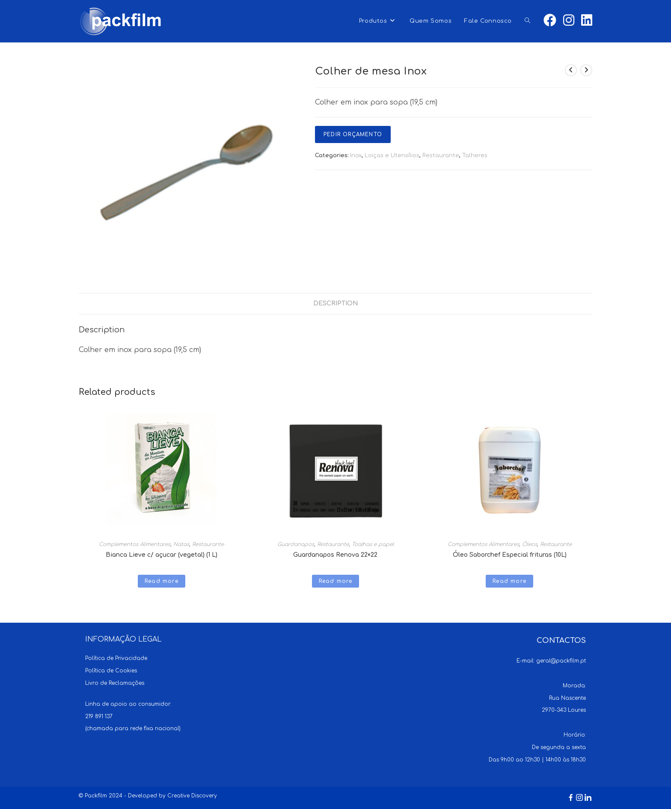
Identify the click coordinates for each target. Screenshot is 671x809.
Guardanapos (295, 544)
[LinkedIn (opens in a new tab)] (587, 20)
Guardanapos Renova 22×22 (335, 555)
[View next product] (586, 70)
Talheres (474, 155)
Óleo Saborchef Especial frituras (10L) (510, 555)
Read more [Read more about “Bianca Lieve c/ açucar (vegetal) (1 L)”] (161, 581)
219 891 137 (99, 716)
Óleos (529, 544)
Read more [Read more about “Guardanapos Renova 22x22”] (336, 581)
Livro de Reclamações (114, 683)
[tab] (335, 303)
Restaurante (440, 155)
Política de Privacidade (116, 658)
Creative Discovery (192, 796)
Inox (356, 155)
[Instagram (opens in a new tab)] (569, 20)
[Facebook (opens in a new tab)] (550, 20)
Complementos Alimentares (134, 544)
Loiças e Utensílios (392, 155)
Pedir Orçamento (353, 134)
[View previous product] (571, 70)
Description (335, 303)
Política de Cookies (111, 671)
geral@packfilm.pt (561, 661)
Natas (181, 544)
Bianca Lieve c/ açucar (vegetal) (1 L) (161, 555)
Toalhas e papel (373, 544)
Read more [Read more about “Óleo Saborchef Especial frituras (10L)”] (509, 581)
